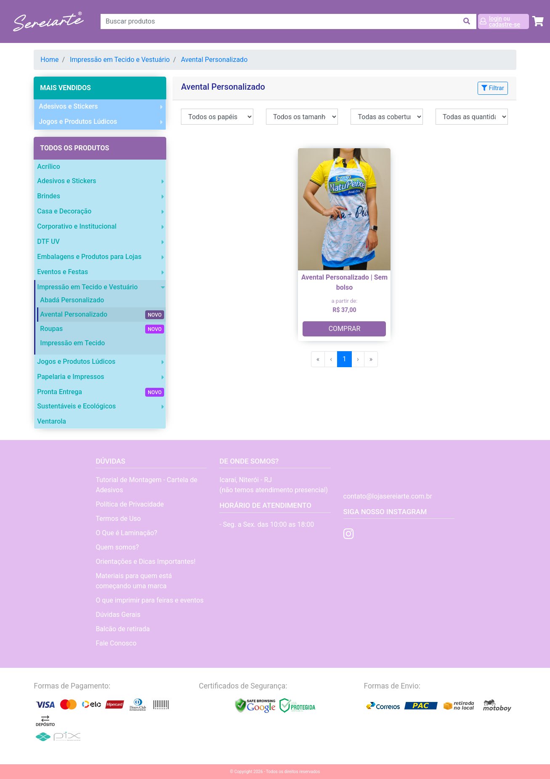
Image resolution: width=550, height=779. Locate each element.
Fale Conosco (116, 643)
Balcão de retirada (123, 629)
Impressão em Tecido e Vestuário (120, 60)
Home (49, 60)
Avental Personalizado (214, 60)
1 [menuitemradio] (344, 359)
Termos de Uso (118, 519)
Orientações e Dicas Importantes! (145, 562)
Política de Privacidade (130, 504)
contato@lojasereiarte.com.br (387, 496)
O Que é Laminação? (126, 533)
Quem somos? (117, 547)
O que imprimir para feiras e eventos (149, 600)
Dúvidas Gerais (118, 615)
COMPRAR (345, 329)
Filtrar (492, 88)
